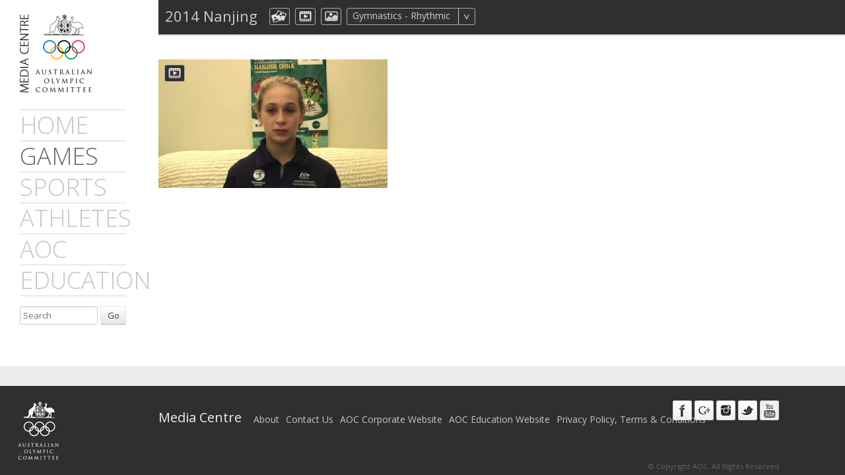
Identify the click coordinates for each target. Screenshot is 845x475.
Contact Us (309, 419)
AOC (43, 249)
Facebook (682, 410)
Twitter (747, 410)
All (493, 16)
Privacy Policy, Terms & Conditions (631, 419)
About (266, 419)
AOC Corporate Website (391, 419)
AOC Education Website (499, 419)
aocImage (331, 16)
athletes (75, 218)
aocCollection (279, 16)
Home (54, 125)
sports (63, 187)
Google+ (704, 410)
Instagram (725, 410)
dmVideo (305, 16)
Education (85, 280)
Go (113, 315)
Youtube (769, 410)
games (59, 156)
